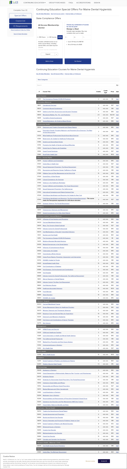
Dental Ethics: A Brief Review (51, 176)
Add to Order (49, 61)
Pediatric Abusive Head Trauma (52, 364)
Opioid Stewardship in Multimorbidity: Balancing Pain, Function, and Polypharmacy (67, 373)
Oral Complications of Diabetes (52, 266)
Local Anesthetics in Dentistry (51, 392)
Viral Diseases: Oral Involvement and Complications (58, 269)
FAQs (74, 3)
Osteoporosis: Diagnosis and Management (55, 210)
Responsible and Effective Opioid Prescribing (56, 386)
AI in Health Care (48, 348)
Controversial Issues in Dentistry (52, 345)
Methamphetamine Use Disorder (52, 433)
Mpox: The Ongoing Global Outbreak (54, 225)
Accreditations (86, 3)
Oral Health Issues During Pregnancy (54, 446)
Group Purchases (60, 3)
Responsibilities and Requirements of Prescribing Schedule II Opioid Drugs (65, 398)
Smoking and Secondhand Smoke (53, 142)
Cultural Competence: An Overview (53, 179)
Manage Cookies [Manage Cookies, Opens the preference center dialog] (90, 462)
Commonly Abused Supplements (52, 108)
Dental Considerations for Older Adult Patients (56, 213)
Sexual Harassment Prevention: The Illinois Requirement (59, 167)
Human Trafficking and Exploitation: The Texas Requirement (60, 186)
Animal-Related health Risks (51, 263)
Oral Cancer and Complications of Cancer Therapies (58, 320)
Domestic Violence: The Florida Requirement (56, 203)
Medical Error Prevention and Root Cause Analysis (58, 342)
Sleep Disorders (47, 295)
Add (117, 99)
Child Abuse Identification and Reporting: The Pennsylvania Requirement (64, 198)
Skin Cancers (47, 323)
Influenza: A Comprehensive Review (53, 247)
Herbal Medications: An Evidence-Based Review (57, 121)
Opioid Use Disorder (49, 436)
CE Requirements (20, 26)
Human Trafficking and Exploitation (53, 161)
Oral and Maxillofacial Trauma (51, 304)
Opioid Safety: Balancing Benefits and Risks (56, 405)
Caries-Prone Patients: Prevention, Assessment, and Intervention (62, 257)
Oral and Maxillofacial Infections (52, 222)
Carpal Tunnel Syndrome (50, 151)
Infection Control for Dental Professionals (55, 229)
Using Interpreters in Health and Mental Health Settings (59, 335)
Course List (20, 21)
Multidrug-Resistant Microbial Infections (54, 241)
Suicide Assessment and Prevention (53, 414)
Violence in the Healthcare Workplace (54, 183)
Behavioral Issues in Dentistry (51, 427)
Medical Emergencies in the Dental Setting (55, 244)
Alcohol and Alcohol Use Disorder (53, 417)
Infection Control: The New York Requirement (56, 282)
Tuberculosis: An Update (50, 251)
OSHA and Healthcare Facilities (52, 332)
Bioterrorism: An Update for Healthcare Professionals (58, 139)
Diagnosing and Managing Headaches (54, 317)
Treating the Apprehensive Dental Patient (55, 411)
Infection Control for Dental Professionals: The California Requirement (63, 276)
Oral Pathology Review (49, 285)
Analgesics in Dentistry (49, 370)
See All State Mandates (20, 34)
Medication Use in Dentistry (51, 395)
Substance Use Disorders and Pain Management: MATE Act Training (63, 402)
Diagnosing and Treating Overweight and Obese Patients (60, 127)
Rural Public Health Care (50, 154)
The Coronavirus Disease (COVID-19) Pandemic (57, 99)
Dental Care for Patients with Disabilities (54, 148)
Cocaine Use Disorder (49, 430)
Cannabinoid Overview (49, 105)
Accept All (104, 462)
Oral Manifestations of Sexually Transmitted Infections (59, 232)
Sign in (100, 3)
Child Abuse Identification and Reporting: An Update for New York (62, 195)
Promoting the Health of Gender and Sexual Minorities (59, 145)
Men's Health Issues (49, 354)
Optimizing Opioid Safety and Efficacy (54, 383)
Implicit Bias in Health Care (51, 164)
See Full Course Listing (58, 14)
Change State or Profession (73, 14)
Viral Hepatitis (47, 273)
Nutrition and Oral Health (50, 235)
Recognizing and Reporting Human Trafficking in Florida (59, 170)
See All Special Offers (57, 74)
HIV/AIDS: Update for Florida (51, 260)
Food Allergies (47, 291)
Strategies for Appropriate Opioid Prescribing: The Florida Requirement (64, 380)
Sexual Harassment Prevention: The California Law (58, 189)
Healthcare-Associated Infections (52, 288)
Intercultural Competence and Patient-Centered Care (58, 192)
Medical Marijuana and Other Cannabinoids (55, 389)
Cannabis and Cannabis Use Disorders (54, 439)
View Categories (43, 79)
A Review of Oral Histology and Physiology (55, 219)
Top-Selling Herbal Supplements (52, 118)
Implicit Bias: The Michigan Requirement (54, 452)
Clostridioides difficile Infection (52, 254)
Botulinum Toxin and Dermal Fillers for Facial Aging (58, 313)
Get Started (77, 61)
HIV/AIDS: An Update (49, 298)
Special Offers (20, 15)
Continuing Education (38, 3)
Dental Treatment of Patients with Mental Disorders (58, 424)
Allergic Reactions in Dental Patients (53, 279)
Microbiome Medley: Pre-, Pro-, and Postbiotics (56, 115)
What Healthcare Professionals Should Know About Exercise (60, 135)
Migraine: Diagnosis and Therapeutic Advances (57, 310)
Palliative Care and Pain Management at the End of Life (59, 173)
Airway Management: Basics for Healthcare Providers (58, 307)
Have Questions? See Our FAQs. (20, 30)
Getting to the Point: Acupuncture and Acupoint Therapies (60, 111)
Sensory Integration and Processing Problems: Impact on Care (61, 420)
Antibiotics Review (48, 376)
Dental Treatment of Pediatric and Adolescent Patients (59, 361)
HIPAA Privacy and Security (51, 329)
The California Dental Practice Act (53, 339)
